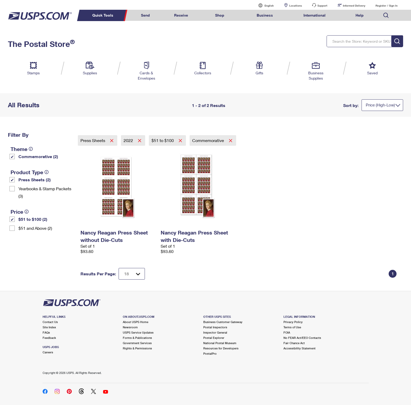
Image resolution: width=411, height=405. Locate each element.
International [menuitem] (314, 15)
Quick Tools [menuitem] (102, 15)
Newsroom (130, 327)
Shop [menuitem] (219, 15)
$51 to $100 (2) (32, 219)
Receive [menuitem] (181, 15)
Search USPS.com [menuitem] (386, 15)
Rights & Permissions (137, 348)
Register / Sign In (387, 5)
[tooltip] (31, 149)
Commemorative (208, 140)
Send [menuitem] (145, 15)
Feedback (49, 337)
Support (322, 5)
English (264, 5)
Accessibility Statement (299, 348)
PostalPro (210, 353)
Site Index (49, 327)
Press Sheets (93, 140)
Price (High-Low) (380, 105)
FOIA (286, 332)
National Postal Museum (219, 343)
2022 (129, 140)
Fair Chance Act (294, 343)
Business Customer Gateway (222, 322)
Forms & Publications (137, 337)
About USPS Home (135, 322)
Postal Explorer (213, 337)
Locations (295, 5)
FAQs (46, 332)
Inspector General (215, 332)
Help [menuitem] (360, 15)
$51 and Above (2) (35, 228)
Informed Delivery (354, 5)
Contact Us (50, 322)
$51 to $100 (163, 140)
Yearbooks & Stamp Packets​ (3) (44, 192)
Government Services (137, 343)
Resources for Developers (221, 348)
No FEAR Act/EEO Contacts (302, 337)
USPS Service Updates (138, 332)
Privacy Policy (293, 322)
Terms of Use (292, 327)
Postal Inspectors (215, 327)
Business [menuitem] (265, 15)
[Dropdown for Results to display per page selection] (132, 274)
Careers (48, 352)
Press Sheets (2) (34, 179)
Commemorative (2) (38, 156)
